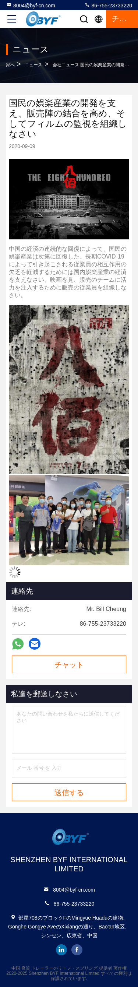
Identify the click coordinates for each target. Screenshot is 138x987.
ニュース (33, 64)
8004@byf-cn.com (30, 5)
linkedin (61, 949)
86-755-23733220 (108, 5)
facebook (76, 949)
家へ (10, 64)
